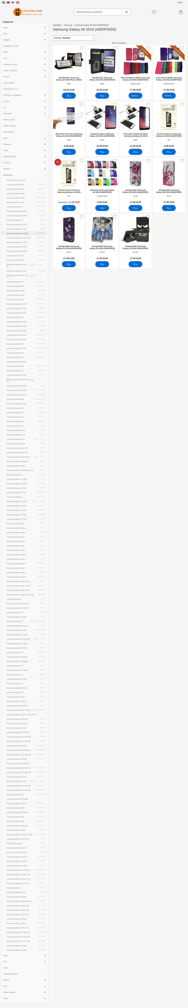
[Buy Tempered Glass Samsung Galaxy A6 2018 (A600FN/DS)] (102, 152)
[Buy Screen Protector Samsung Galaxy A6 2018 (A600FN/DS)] (169, 152)
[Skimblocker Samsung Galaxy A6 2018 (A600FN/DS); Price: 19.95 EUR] (102, 69)
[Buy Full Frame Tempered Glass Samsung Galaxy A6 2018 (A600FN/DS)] (135, 152)
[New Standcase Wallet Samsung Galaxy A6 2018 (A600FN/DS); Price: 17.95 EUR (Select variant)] (135, 69)
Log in (180, 2)
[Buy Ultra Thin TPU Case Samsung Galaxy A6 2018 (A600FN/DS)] (69, 152)
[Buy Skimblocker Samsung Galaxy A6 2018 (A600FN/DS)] (102, 96)
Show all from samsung (16, 180)
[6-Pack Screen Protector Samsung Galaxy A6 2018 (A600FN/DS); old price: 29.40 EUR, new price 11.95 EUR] (69, 181)
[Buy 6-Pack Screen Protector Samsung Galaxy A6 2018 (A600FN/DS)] (69, 208)
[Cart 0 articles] (181, 12)
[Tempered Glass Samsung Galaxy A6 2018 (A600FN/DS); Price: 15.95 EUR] (102, 125)
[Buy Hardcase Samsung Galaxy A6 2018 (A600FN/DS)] (102, 208)
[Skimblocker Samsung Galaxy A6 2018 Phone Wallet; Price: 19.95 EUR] (69, 69)
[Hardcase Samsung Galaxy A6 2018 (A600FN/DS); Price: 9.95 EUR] (102, 181)
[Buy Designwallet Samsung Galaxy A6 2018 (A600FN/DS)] (135, 208)
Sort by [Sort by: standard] (62, 38)
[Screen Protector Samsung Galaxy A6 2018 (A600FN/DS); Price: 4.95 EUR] (169, 125)
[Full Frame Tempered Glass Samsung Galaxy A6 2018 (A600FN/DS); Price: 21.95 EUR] (135, 125)
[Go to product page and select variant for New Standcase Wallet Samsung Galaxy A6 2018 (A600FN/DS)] (135, 96)
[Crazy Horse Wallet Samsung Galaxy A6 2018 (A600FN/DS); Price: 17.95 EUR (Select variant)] (169, 69)
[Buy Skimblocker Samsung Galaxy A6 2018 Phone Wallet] (69, 96)
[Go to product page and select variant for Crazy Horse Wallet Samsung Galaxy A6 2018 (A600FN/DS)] (169, 96)
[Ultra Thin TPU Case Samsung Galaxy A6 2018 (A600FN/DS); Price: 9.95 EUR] (69, 125)
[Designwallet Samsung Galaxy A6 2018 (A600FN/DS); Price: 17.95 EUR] (135, 181)
